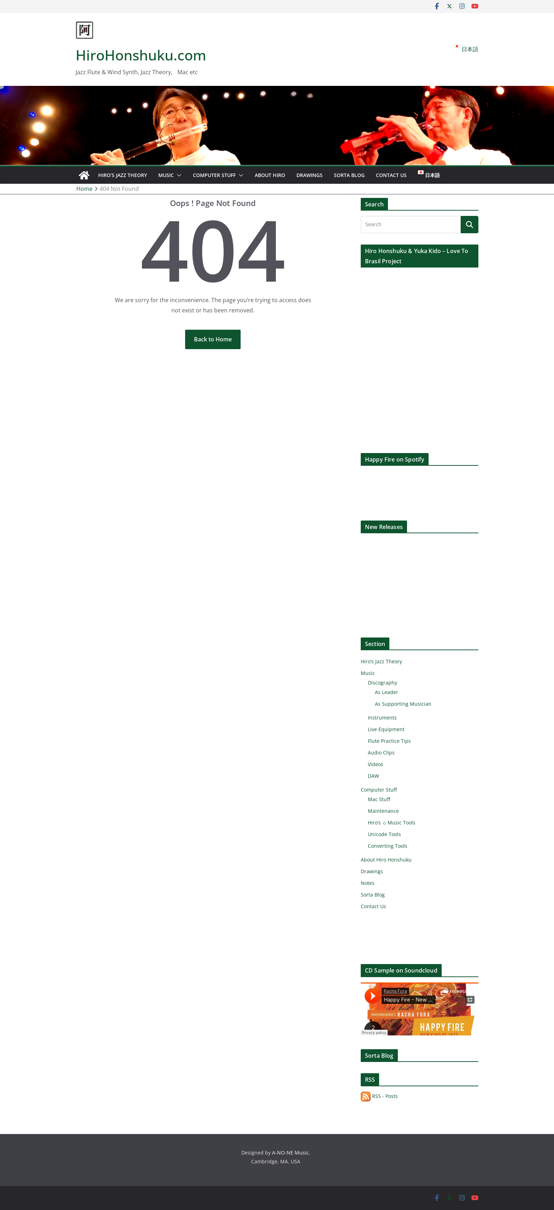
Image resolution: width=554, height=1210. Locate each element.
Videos (375, 764)
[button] (178, 175)
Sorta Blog (349, 175)
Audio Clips (381, 752)
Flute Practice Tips (389, 741)
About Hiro (270, 175)
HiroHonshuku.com (141, 55)
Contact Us (391, 175)
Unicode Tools (384, 834)
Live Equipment (386, 729)
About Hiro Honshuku (386, 859)
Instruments (382, 717)
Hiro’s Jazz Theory (122, 175)
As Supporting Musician (403, 703)
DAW (373, 776)
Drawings (309, 175)
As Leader (386, 692)
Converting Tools (387, 845)
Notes (368, 883)
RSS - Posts (379, 1096)
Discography (382, 682)
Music (166, 175)
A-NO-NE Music (290, 1152)
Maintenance (383, 810)
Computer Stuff (214, 175)
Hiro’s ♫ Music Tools (392, 822)
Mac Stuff (379, 799)
